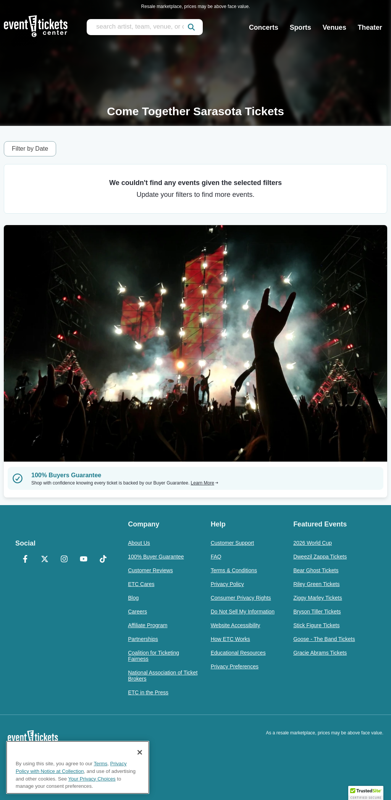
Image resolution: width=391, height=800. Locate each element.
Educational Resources (238, 653)
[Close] (139, 752)
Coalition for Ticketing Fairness (153, 656)
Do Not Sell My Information (243, 611)
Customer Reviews (150, 570)
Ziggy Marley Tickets (317, 598)
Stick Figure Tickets (316, 625)
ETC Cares (141, 584)
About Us (139, 543)
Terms (101, 763)
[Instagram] (64, 559)
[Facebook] (25, 559)
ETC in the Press (148, 692)
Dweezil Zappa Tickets (320, 557)
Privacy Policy (227, 584)
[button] (365, 793)
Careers (137, 611)
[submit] (191, 27)
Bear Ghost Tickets (315, 570)
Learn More (204, 483)
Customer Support (232, 543)
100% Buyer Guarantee (156, 557)
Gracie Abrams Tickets (320, 653)
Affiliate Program (147, 625)
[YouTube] (83, 559)
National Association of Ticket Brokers (162, 676)
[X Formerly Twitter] (44, 559)
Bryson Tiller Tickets (317, 611)
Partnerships (143, 639)
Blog (133, 598)
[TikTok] (103, 559)
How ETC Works (230, 639)
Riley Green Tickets (316, 584)
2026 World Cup (312, 543)
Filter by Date (30, 148)
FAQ (216, 557)
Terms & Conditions (234, 570)
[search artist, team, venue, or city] (145, 27)
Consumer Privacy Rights (241, 598)
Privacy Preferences (235, 666)
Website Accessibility (235, 625)
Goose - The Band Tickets (324, 639)
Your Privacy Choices (92, 779)
